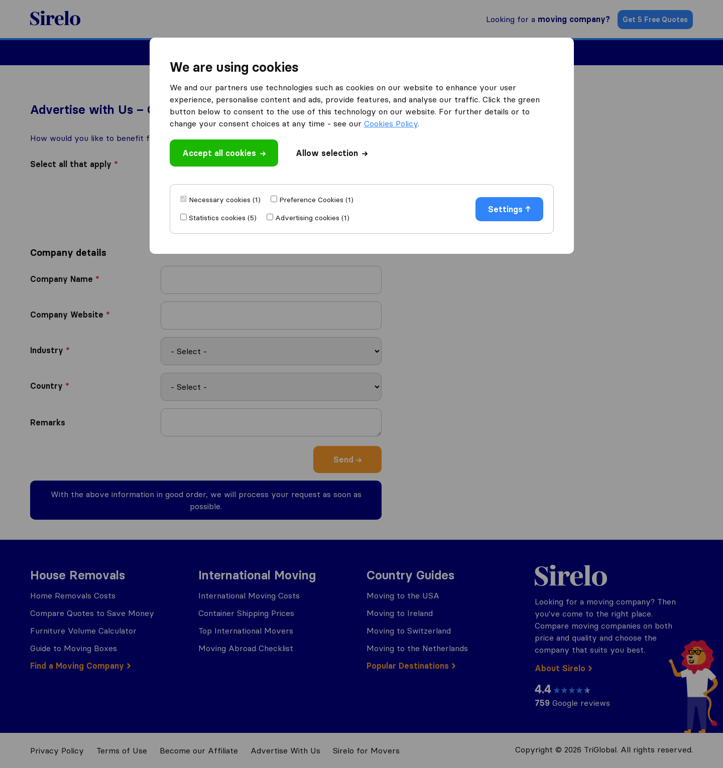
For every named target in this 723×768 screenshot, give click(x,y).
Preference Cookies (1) (316, 199)
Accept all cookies (224, 153)
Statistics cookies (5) (223, 217)
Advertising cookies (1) (312, 217)
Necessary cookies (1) (225, 199)
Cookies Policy (391, 123)
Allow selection (332, 153)
